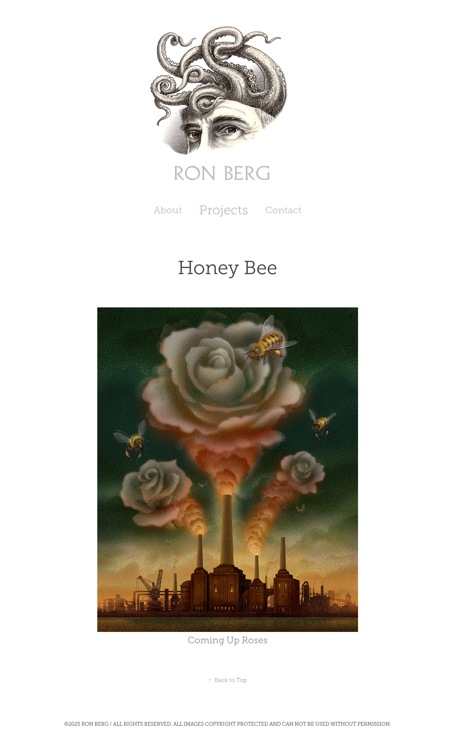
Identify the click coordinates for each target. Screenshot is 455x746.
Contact (283, 210)
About (168, 210)
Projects (223, 210)
